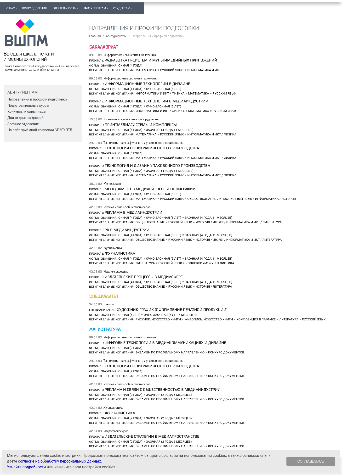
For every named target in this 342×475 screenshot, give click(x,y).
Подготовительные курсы (28, 106)
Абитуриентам (116, 36)
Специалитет (103, 296)
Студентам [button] (121, 8)
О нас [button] (10, 8)
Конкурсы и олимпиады (26, 112)
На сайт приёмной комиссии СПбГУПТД (39, 130)
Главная (95, 36)
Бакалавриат (103, 47)
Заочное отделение (23, 124)
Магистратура (104, 329)
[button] (137, 6)
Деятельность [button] (65, 8)
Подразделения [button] (34, 8)
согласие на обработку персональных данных (59, 461)
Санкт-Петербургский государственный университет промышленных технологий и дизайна (41, 68)
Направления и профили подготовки (37, 99)
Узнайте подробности (26, 467)
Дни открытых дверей (25, 118)
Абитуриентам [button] (94, 8)
